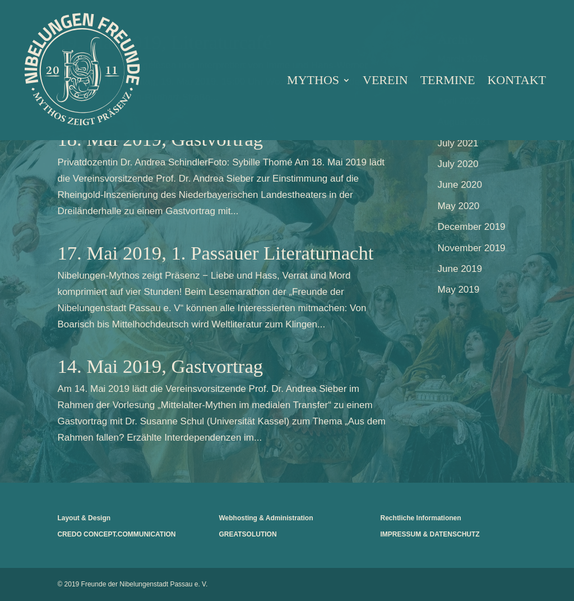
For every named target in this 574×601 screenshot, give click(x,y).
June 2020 (460, 184)
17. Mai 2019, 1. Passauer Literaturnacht (215, 252)
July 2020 (458, 164)
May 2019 (459, 289)
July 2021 (458, 143)
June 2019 (460, 268)
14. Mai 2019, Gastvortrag (160, 366)
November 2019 (472, 248)
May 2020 (459, 206)
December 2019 (472, 226)
